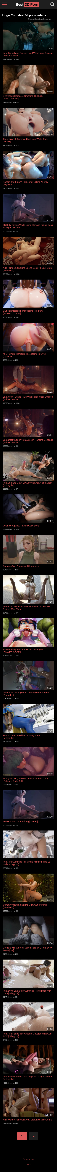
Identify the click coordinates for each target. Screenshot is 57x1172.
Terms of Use (28, 1159)
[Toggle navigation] (4, 4)
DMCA (28, 1165)
